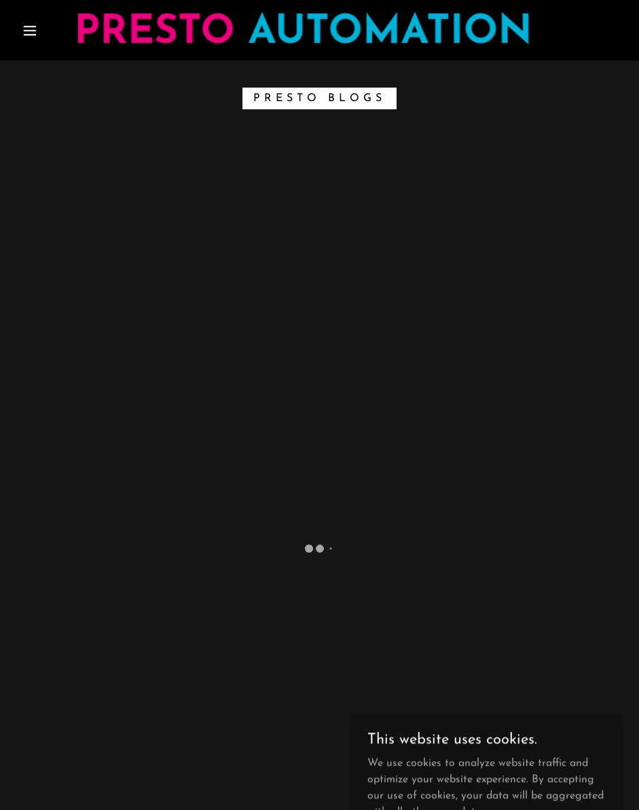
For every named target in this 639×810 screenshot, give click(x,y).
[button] (30, 30)
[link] (303, 29)
